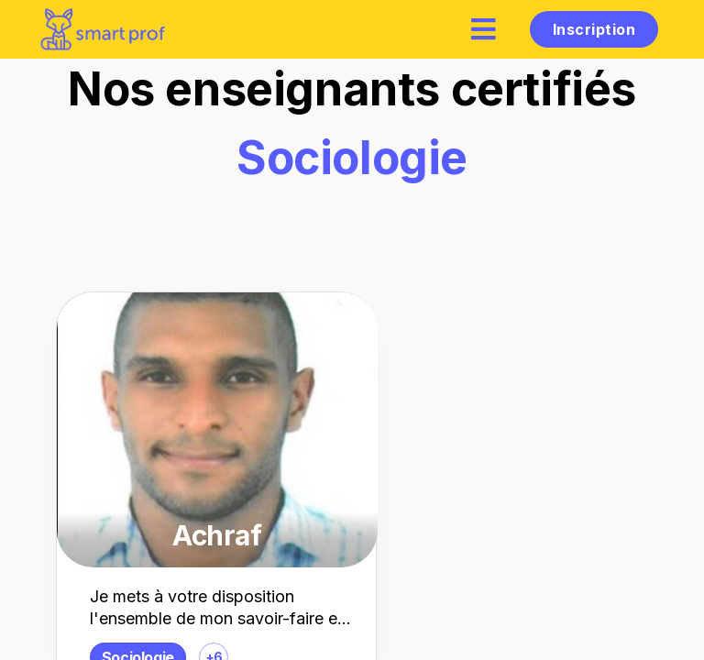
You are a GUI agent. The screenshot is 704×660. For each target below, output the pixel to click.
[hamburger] (484, 29)
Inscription (594, 29)
